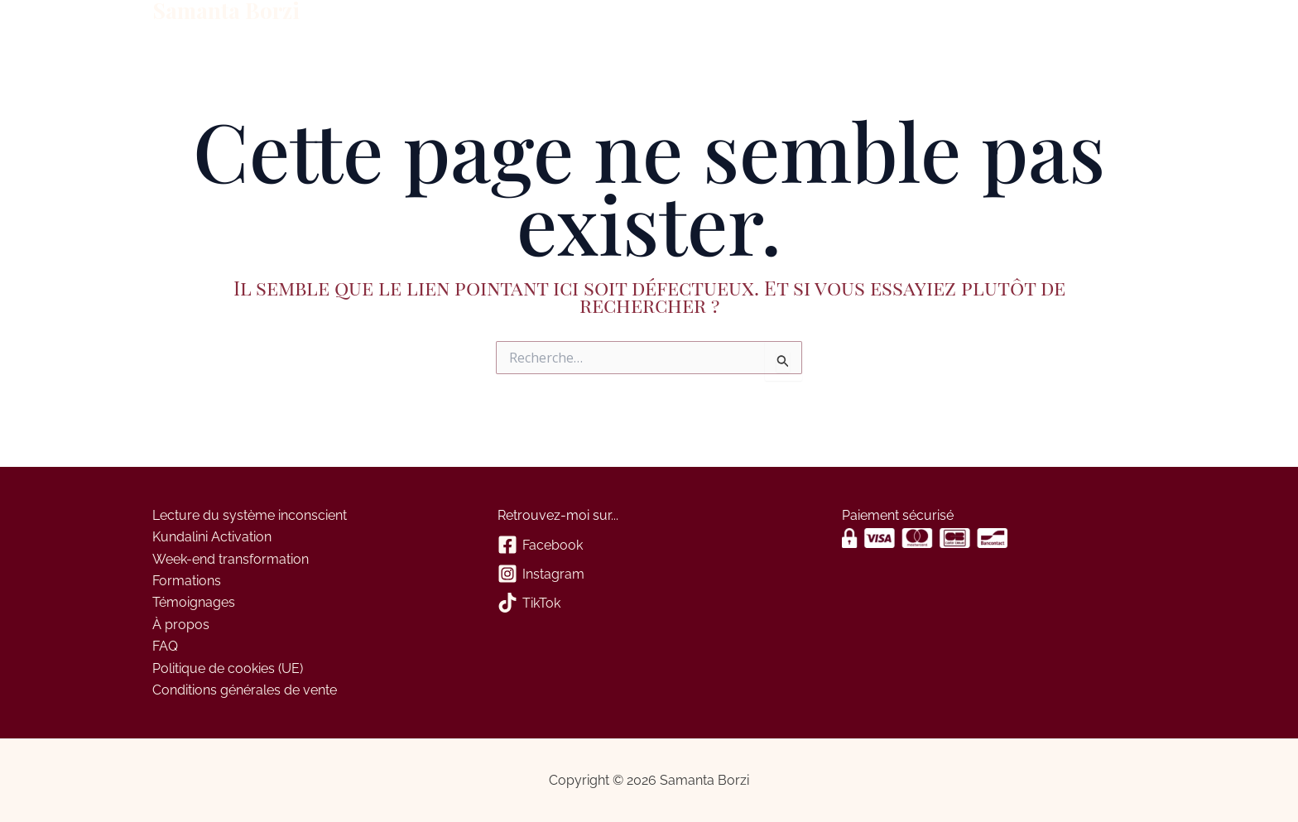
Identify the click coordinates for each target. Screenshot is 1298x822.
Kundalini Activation (212, 537)
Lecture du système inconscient (249, 515)
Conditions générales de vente (244, 690)
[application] (390, 23)
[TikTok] (649, 604)
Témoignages (193, 602)
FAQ (165, 646)
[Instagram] (649, 575)
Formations (186, 581)
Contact (441, 23)
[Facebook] (649, 546)
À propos (362, 23)
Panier (503, 23)
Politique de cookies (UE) (227, 668)
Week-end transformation (230, 559)
